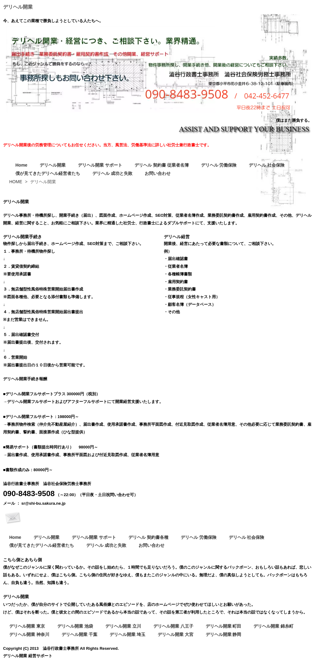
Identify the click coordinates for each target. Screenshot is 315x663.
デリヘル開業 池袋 (75, 626)
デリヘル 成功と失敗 (112, 173)
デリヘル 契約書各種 (148, 537)
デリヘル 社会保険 (267, 165)
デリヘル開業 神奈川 (29, 634)
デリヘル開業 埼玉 (127, 634)
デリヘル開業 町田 (223, 626)
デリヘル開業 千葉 (79, 634)
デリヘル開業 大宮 (175, 634)
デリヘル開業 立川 (123, 626)
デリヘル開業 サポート (100, 165)
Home (21, 165)
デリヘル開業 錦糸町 (273, 626)
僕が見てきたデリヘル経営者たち (47, 173)
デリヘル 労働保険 (219, 165)
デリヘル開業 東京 (27, 626)
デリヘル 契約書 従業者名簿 (162, 165)
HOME (15, 181)
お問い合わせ (158, 173)
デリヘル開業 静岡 (223, 634)
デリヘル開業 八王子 (173, 626)
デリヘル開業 (53, 165)
